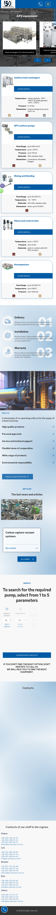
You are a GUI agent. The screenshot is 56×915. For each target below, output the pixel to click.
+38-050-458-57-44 (9, 898)
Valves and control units (26, 220)
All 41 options (7, 625)
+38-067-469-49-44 (9, 901)
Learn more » (24, 89)
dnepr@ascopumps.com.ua (12, 846)
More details (10, 550)
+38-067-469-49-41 (9, 844)
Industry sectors (7, 611)
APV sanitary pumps (24, 125)
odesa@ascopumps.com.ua (12, 903)
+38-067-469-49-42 (9, 886)
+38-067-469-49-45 (9, 872)
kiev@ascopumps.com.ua (11, 888)
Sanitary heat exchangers (27, 77)
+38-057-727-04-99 (9, 868)
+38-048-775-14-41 (9, 896)
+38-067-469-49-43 (9, 858)
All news (25, 559)
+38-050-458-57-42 (9, 884)
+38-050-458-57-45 (9, 870)
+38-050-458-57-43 (9, 856)
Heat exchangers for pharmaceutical (19, 52)
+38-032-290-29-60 (9, 854)
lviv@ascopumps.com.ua (11, 860)
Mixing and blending (24, 175)
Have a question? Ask (17, 477)
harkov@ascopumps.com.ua (12, 874)
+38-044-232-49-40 (9, 882)
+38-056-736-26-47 (9, 839)
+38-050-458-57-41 (9, 842)
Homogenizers (21, 264)
